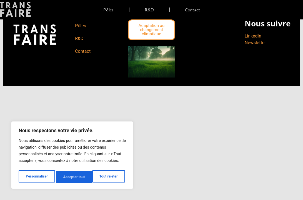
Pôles (108, 10)
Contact (192, 10)
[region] (72, 156)
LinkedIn (253, 36)
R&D (149, 10)
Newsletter (255, 42)
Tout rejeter (72, 177)
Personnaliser (36, 177)
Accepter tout (108, 177)
